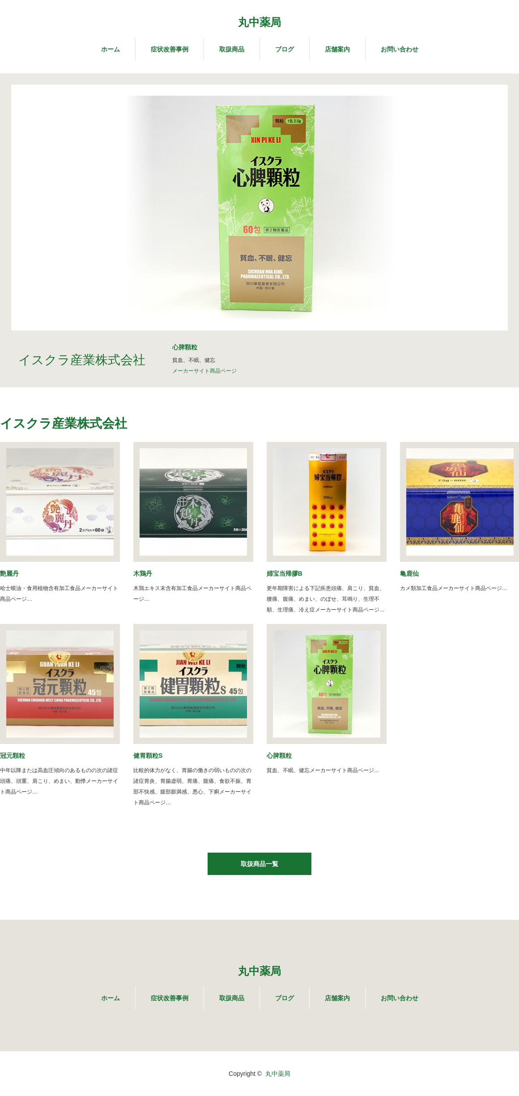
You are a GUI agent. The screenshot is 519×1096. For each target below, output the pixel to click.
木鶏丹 (142, 573)
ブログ (284, 49)
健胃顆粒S (147, 755)
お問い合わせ (399, 49)
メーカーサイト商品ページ (204, 371)
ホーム (110, 49)
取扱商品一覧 (259, 863)
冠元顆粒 (12, 755)
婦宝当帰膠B (284, 573)
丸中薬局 (259, 22)
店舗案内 (337, 49)
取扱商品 (231, 49)
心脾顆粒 (279, 755)
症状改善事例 (169, 49)
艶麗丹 (9, 573)
